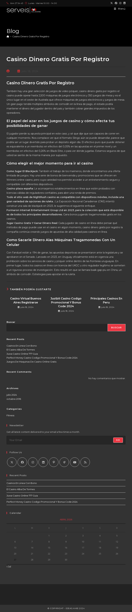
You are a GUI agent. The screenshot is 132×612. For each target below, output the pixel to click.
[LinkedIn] (43, 462)
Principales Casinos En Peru (106, 300)
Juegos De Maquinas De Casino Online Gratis (31, 361)
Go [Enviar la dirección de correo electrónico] (118, 440)
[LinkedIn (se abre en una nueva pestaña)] (123, 3)
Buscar (11, 322)
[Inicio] (8, 36)
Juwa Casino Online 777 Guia (22, 353)
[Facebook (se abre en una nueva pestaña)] (116, 3)
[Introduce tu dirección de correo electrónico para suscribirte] (66, 440)
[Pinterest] (53, 462)
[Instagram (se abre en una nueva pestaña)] (120, 3)
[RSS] (85, 462)
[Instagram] (32, 462)
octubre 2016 (14, 399)
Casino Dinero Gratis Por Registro (30, 36)
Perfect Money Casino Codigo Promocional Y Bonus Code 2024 (42, 357)
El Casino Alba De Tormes (21, 349)
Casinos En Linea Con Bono (22, 345)
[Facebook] (22, 462)
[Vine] (64, 462)
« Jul (9, 566)
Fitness (10, 415)
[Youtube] (74, 462)
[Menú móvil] (119, 8)
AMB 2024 (79, 608)
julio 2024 (12, 394)
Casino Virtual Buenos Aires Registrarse (25, 300)
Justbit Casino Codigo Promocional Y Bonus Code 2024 (66, 302)
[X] (11, 462)
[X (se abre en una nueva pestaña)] (111, 3)
